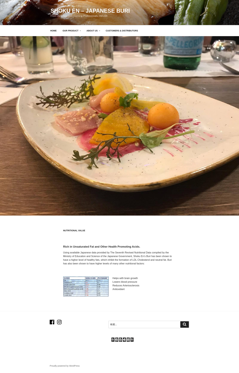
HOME (53, 30)
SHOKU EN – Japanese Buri (90, 11)
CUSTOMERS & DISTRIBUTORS (122, 30)
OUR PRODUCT (71, 30)
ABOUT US (94, 30)
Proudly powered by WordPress (65, 366)
